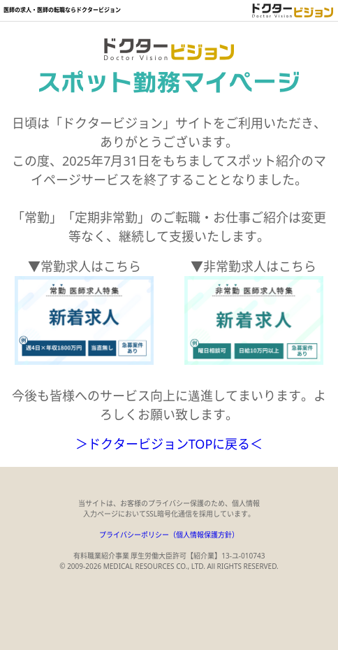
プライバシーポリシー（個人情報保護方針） (169, 535)
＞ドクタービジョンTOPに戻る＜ (169, 443)
